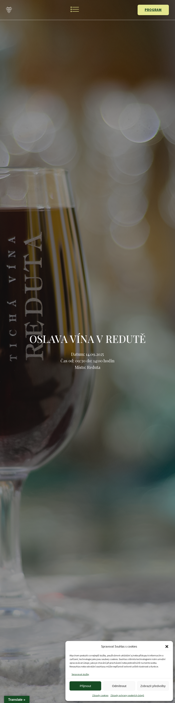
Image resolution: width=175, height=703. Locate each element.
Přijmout (85, 686)
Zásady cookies (100, 695)
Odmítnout (119, 686)
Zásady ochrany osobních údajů (127, 695)
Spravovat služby (80, 674)
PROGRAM (153, 10)
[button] (167, 646)
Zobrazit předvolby (153, 686)
